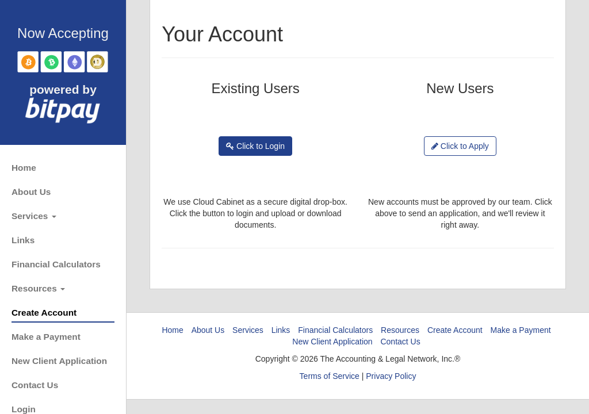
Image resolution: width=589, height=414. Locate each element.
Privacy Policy (391, 376)
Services (34, 216)
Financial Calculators (56, 264)
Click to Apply (460, 146)
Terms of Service (329, 376)
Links (23, 240)
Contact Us (35, 385)
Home (24, 167)
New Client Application (59, 361)
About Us (31, 192)
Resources (38, 288)
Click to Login (255, 146)
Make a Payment (46, 337)
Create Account (44, 312)
